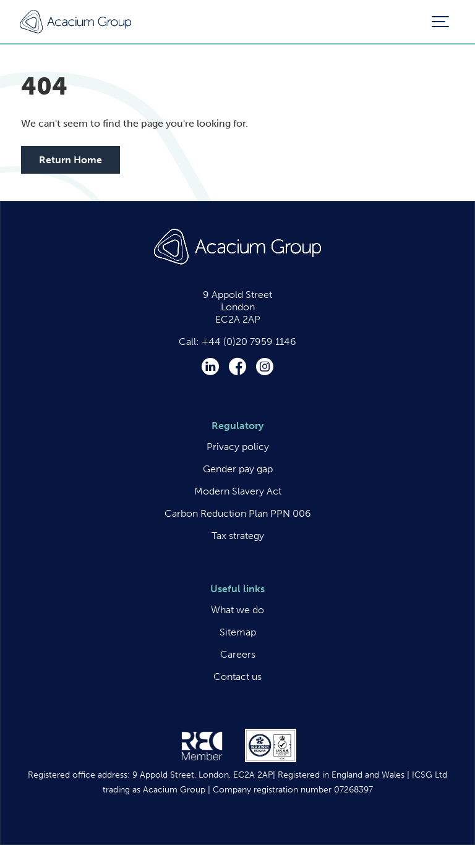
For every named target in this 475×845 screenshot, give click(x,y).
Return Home (70, 160)
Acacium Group (75, 22)
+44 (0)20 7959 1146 (249, 341)
